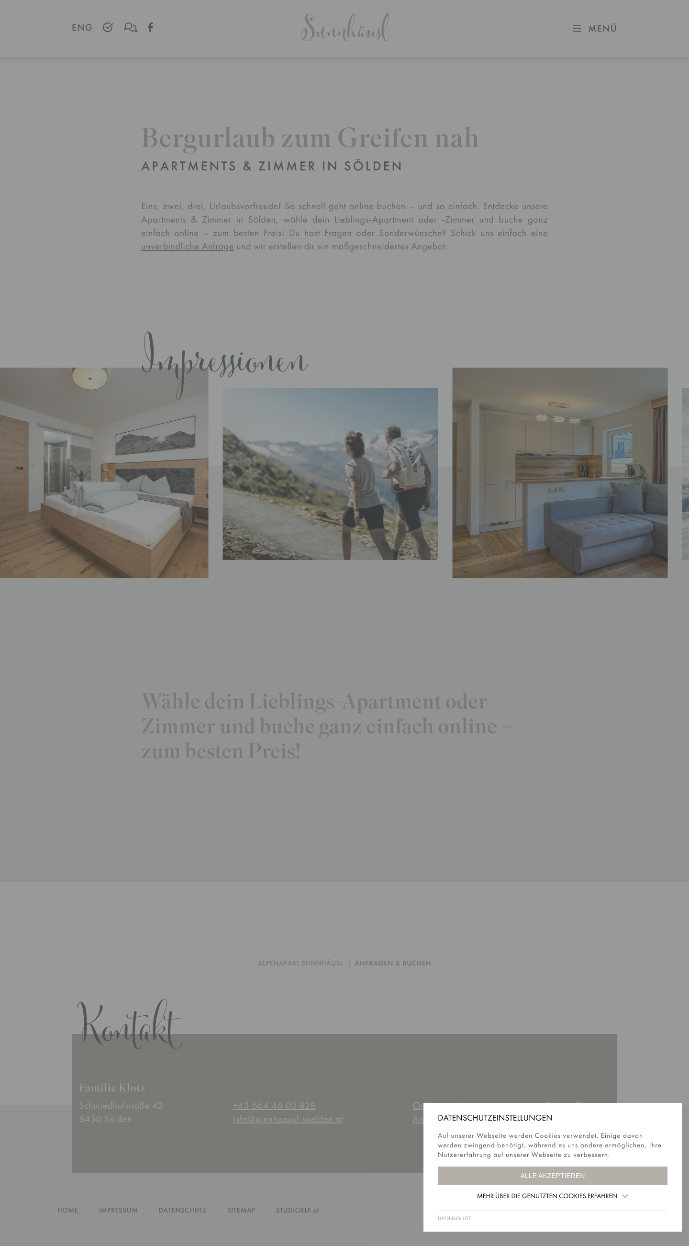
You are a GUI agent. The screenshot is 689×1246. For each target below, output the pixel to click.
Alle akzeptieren (553, 1175)
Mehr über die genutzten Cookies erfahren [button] (553, 1196)
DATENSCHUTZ (454, 1218)
